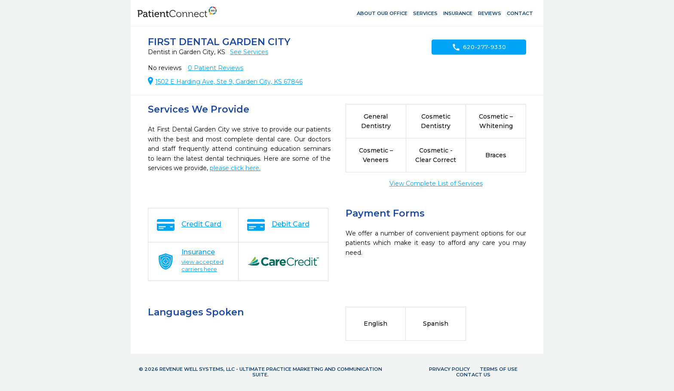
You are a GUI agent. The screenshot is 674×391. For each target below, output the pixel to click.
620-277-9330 (479, 47)
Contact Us (473, 375)
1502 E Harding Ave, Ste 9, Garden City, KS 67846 (229, 82)
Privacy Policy (449, 369)
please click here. (235, 168)
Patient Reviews (215, 68)
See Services (249, 52)
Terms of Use (499, 369)
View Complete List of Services (436, 183)
